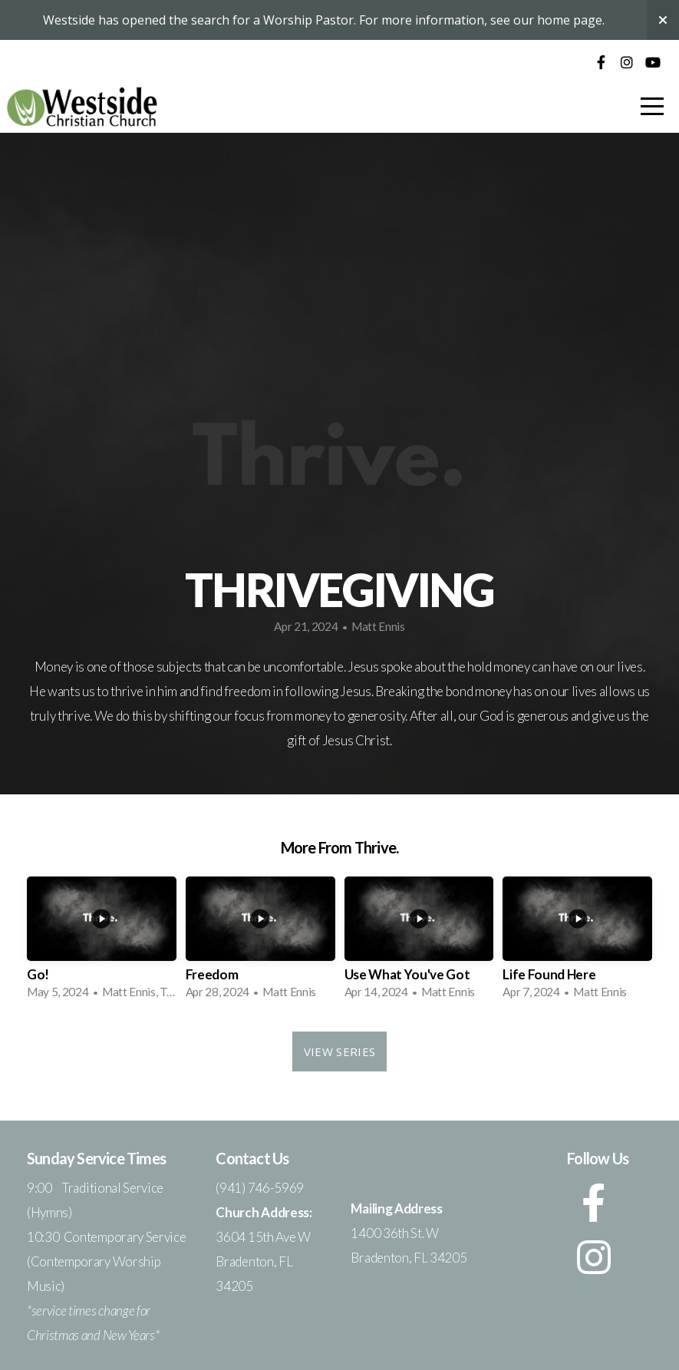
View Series (339, 1051)
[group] (101, 942)
